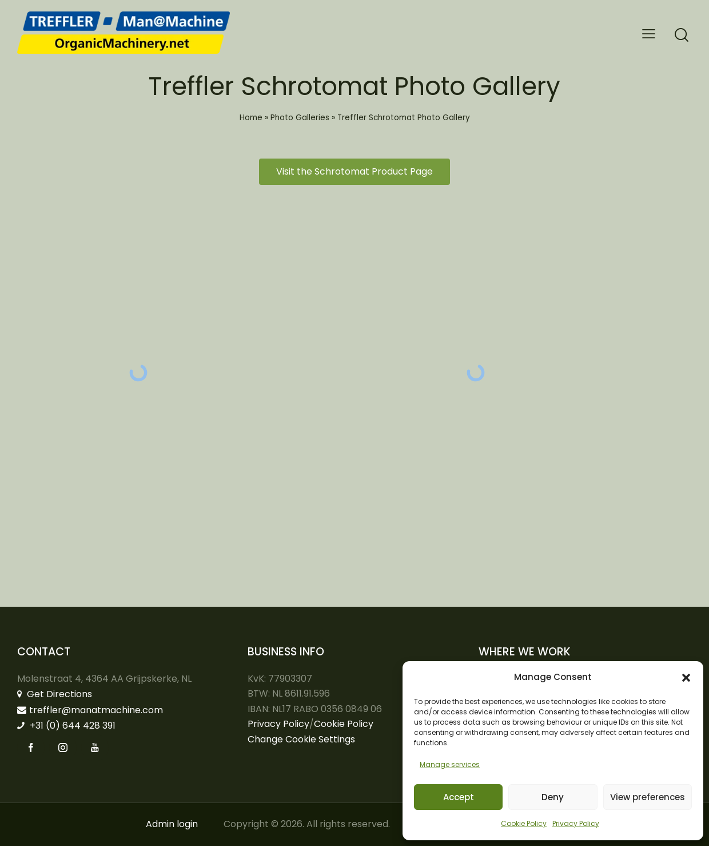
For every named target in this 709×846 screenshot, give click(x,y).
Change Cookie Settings (301, 739)
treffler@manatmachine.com (90, 710)
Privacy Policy (575, 823)
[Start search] (682, 35)
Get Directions (54, 694)
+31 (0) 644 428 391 (66, 725)
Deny (552, 797)
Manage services (450, 764)
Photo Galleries (299, 117)
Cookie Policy (524, 823)
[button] (686, 677)
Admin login (172, 824)
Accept (458, 797)
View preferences (647, 797)
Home (251, 117)
